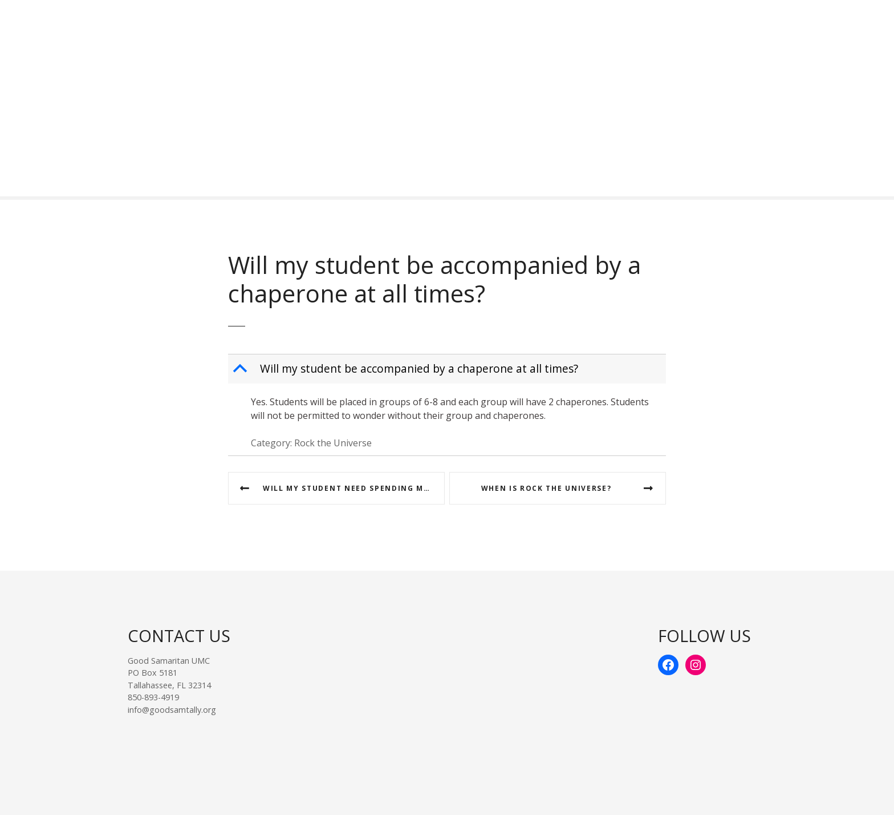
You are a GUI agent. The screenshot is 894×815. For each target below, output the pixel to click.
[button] (448, 369)
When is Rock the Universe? (546, 488)
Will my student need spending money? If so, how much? (354, 488)
